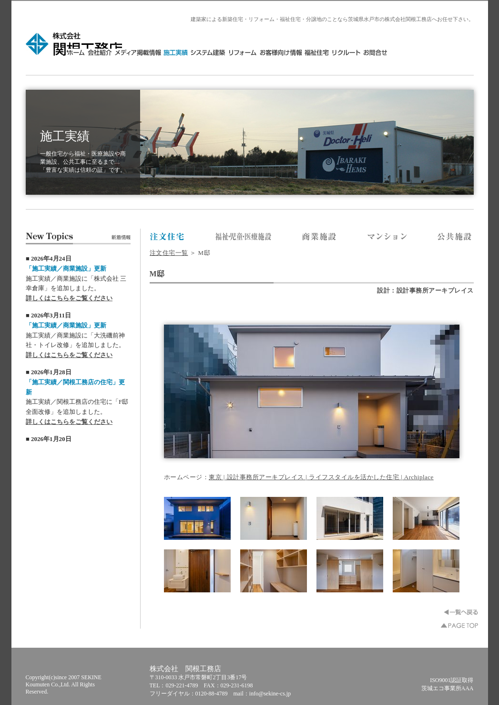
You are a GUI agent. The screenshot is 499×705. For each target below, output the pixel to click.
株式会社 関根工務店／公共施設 (455, 237)
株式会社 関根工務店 (74, 44)
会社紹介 (186, 52)
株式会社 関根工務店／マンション (387, 237)
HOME (163, 52)
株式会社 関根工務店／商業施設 (319, 237)
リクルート (432, 52)
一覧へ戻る (461, 612)
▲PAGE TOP (459, 625)
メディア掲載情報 (224, 52)
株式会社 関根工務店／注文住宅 (167, 237)
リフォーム (329, 52)
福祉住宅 (403, 52)
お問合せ (461, 52)
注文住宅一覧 (169, 252)
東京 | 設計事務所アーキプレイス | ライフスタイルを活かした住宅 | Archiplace (321, 477)
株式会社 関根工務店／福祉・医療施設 (243, 237)
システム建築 (294, 52)
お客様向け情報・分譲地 (367, 52)
